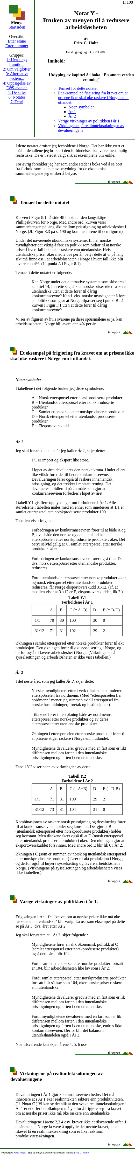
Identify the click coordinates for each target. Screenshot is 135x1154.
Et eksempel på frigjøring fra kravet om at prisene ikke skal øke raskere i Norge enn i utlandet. (93, 98)
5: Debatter (17, 92)
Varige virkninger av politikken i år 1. (89, 121)
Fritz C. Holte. (81, 1152)
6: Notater (17, 97)
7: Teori (16, 102)
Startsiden (17, 27)
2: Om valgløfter (17, 69)
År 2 (72, 116)
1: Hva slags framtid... (16, 62)
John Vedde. (19, 1152)
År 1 (72, 111)
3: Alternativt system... (17, 76)
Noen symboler (81, 107)
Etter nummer (16, 46)
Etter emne (17, 41)
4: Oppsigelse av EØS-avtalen (17, 85)
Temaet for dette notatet (77, 88)
